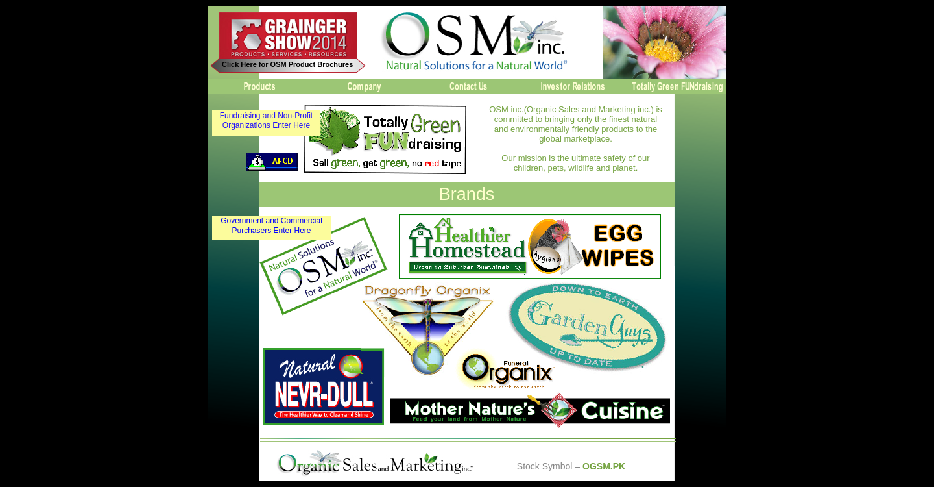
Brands (467, 194)
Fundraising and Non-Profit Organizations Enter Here (266, 120)
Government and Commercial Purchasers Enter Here (271, 225)
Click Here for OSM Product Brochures (287, 64)
